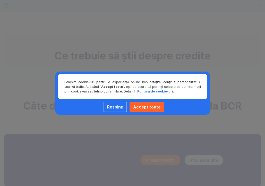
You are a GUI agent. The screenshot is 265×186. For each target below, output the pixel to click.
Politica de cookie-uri (155, 91)
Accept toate (147, 107)
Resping (115, 107)
